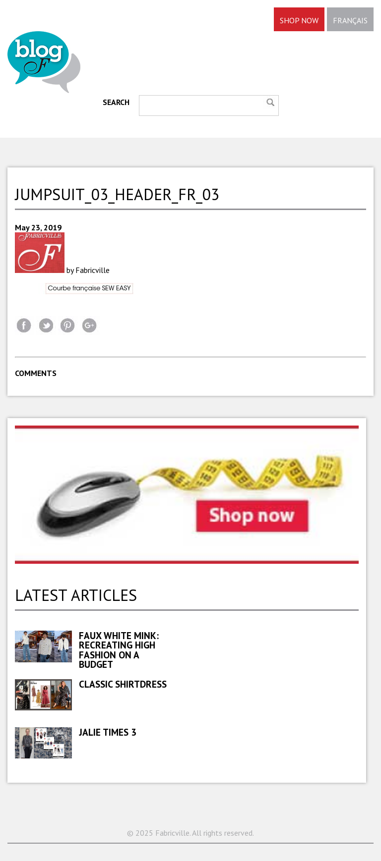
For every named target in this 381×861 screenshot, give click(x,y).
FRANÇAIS (350, 20)
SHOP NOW (299, 20)
